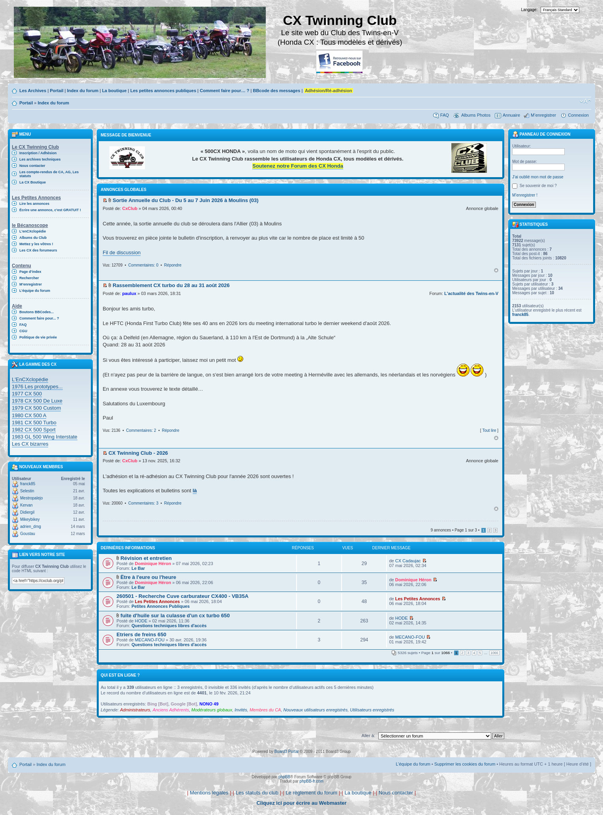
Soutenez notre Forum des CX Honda (297, 166)
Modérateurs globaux (212, 709)
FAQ (444, 115)
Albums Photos (475, 115)
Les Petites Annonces (157, 601)
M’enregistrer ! (524, 195)
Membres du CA (265, 709)
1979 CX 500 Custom (36, 408)
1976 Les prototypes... (37, 387)
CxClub (130, 208)
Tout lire (489, 430)
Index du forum (82, 90)
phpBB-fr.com (312, 781)
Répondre (173, 265)
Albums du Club (33, 238)
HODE (141, 620)
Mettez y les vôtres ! (36, 244)
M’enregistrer (543, 115)
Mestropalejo (31, 498)
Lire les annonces (34, 204)
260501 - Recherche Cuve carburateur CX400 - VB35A (182, 596)
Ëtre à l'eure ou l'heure (148, 577)
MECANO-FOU (149, 639)
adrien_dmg (30, 526)
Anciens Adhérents (170, 709)
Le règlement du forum (311, 793)
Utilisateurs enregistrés (372, 709)
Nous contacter (32, 166)
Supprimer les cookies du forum (465, 764)
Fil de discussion (122, 252)
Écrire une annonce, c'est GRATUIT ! (50, 210)
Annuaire (511, 115)
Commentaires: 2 (141, 430)
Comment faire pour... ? (39, 318)
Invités (241, 709)
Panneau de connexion (541, 134)
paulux (129, 293)
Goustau (27, 533)
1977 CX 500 (27, 394)
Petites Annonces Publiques (160, 606)
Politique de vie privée (38, 337)
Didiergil (27, 512)
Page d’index (30, 272)
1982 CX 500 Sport (34, 430)
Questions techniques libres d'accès (169, 625)
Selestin (27, 491)
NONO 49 (208, 704)
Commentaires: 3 (143, 503)
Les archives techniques (40, 159)
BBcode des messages (276, 90)
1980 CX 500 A (29, 415)
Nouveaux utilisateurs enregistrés (316, 709)
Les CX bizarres (30, 444)
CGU (23, 331)
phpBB (284, 777)
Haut (496, 270)
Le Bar (138, 568)
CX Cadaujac (408, 560)
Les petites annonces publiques (163, 90)
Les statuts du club (257, 793)
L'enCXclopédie (32, 231)
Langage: (529, 10)
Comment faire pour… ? (224, 90)
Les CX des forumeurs (38, 250)
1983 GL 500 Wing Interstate (44, 437)
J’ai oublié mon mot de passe (538, 177)
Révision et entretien (146, 558)
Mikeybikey (29, 519)
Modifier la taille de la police (585, 101)
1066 (494, 653)
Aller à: (368, 735)
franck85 (27, 484)
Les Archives (32, 90)
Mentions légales (209, 793)
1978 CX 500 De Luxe (37, 401)
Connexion (578, 115)
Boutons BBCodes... (36, 312)
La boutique (114, 90)
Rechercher (29, 278)
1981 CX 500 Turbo (34, 422)
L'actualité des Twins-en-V (471, 293)
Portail (56, 90)
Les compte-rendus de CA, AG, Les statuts (49, 174)
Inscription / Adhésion (37, 153)
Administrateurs (135, 709)
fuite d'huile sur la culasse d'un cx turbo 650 (175, 615)
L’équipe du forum (34, 291)
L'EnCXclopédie (30, 379)
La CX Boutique (32, 182)
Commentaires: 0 (143, 265)
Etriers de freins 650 (141, 634)
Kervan (26, 505)
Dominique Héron (153, 563)
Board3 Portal (286, 751)
